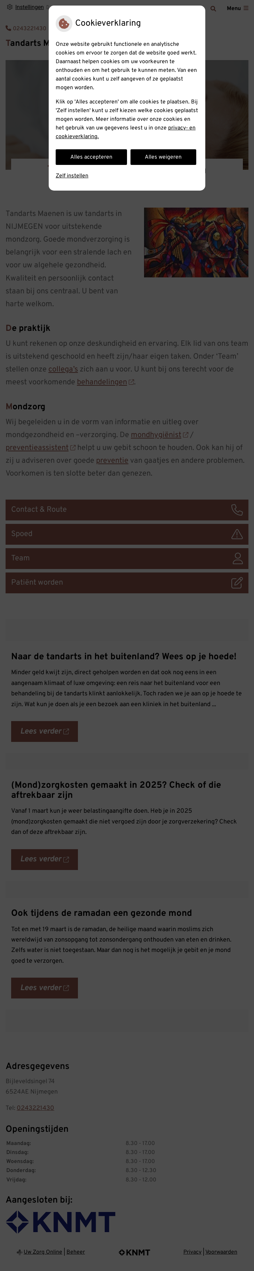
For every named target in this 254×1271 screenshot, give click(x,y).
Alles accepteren (91, 157)
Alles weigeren (163, 157)
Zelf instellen (72, 176)
